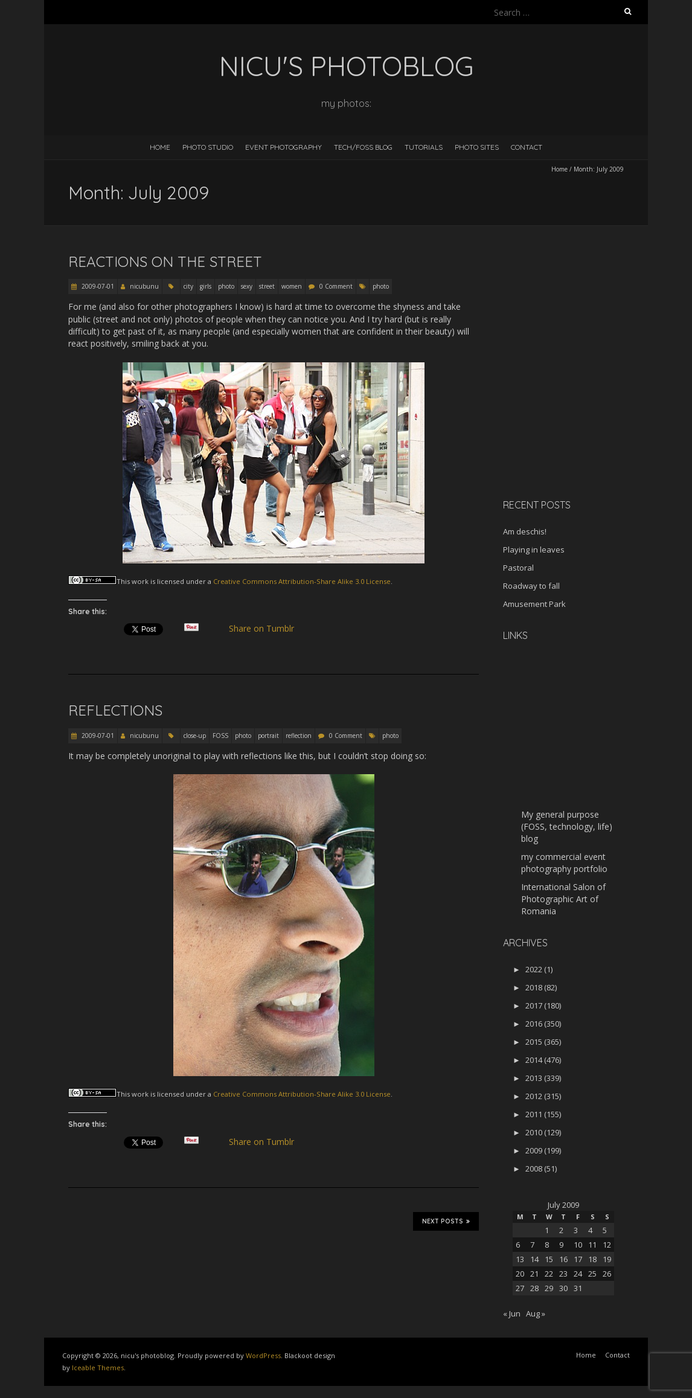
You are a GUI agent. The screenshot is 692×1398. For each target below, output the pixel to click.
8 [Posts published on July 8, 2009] (547, 1244)
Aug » (535, 1313)
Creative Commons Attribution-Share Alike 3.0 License (302, 581)
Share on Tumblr (267, 628)
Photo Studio (207, 147)
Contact (526, 147)
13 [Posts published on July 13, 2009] (520, 1259)
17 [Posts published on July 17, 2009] (578, 1259)
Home (160, 147)
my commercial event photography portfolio (564, 862)
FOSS (220, 735)
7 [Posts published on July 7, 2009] (532, 1244)
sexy (246, 286)
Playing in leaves (534, 549)
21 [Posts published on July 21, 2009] (534, 1273)
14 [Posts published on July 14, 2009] (534, 1259)
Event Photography (283, 147)
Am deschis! (524, 531)
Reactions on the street (165, 261)
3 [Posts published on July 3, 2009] (576, 1230)
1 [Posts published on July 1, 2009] (547, 1230)
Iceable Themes (98, 1367)
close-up (195, 735)
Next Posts (446, 1221)
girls (205, 286)
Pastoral (518, 567)
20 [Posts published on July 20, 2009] (520, 1273)
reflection (299, 735)
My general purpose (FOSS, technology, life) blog (566, 826)
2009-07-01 (97, 286)
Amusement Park (534, 603)
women (291, 286)
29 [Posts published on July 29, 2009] (549, 1288)
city (188, 286)
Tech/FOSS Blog (363, 147)
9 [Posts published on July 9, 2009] (561, 1244)
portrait (268, 735)
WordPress (263, 1355)
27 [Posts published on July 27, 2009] (520, 1288)
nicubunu (144, 286)
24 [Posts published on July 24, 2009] (578, 1273)
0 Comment (336, 286)
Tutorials (424, 147)
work (140, 581)
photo (226, 286)
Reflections (115, 710)
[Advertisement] (578, 404)
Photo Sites (477, 147)
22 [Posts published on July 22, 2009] (549, 1273)
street (267, 286)
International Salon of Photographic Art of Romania (563, 899)
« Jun (512, 1313)
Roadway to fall (531, 585)
